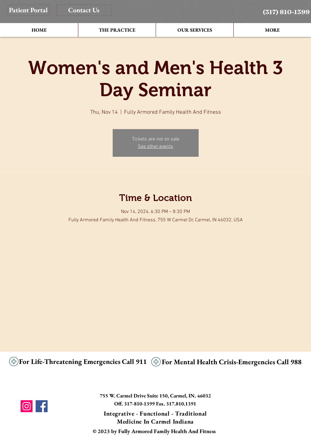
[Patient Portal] (28, 10)
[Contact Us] (83, 10)
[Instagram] (27, 406)
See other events (155, 147)
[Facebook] (42, 406)
